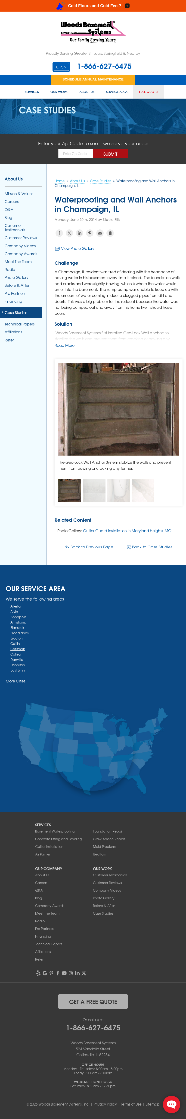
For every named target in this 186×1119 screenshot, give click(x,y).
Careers (12, 201)
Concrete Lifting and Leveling (58, 838)
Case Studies (16, 312)
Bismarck (17, 627)
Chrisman (17, 648)
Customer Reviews (21, 237)
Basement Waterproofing (54, 831)
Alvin (14, 611)
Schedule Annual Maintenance (93, 79)
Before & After (17, 285)
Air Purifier (42, 854)
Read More (64, 345)
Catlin (15, 643)
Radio (10, 269)
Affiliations (13, 332)
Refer (9, 340)
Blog (8, 217)
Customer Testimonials (15, 227)
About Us (86, 92)
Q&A (9, 209)
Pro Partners (15, 293)
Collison (16, 654)
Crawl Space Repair (109, 838)
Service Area (116, 92)
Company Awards (21, 253)
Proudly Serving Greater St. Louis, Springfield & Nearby (93, 53)
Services (32, 92)
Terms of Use (131, 1104)
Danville (16, 659)
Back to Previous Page (89, 547)
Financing (13, 301)
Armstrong (18, 622)
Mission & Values (19, 193)
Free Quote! (148, 92)
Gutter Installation (49, 846)
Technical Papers (19, 324)
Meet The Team (18, 261)
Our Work (59, 92)
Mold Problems (104, 846)
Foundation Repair (108, 831)
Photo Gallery (16, 277)
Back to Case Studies (149, 547)
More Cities (15, 681)
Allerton (16, 606)
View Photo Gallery (74, 248)
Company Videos (20, 246)
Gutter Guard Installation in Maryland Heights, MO (127, 530)
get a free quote (93, 1001)
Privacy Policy (105, 1104)
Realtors (99, 854)
